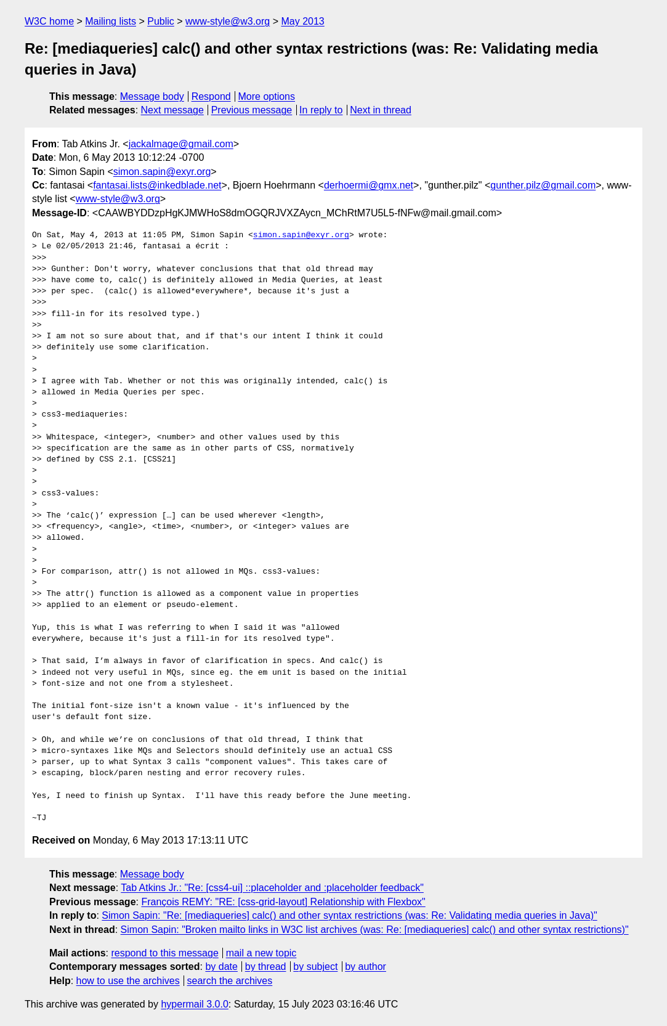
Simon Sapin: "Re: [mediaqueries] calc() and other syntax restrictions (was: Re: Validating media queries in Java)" (349, 915)
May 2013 (302, 21)
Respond (211, 96)
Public (160, 21)
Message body (152, 96)
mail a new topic (261, 953)
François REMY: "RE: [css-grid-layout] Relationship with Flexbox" (283, 902)
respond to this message (164, 953)
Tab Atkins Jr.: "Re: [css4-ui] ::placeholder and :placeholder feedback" (272, 887)
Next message (172, 110)
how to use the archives (128, 980)
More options (267, 96)
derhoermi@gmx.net (368, 185)
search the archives (230, 980)
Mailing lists (110, 21)
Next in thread (380, 110)
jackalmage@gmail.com (181, 144)
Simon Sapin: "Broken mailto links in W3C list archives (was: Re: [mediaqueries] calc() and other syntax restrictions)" (375, 929)
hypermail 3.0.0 (194, 1004)
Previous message (252, 110)
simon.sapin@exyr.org (162, 171)
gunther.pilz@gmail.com (543, 185)
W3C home (49, 21)
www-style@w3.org (227, 21)
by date (221, 966)
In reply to (320, 110)
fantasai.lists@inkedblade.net (157, 185)
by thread (265, 966)
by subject (315, 966)
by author (365, 966)
